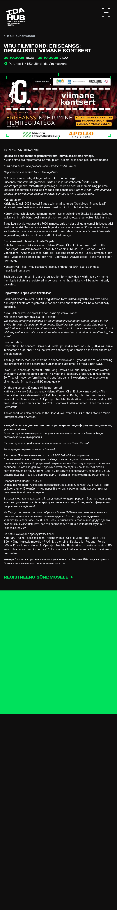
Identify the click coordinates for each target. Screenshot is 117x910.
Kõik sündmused (19, 36)
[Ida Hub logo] (15, 17)
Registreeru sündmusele (40, 577)
